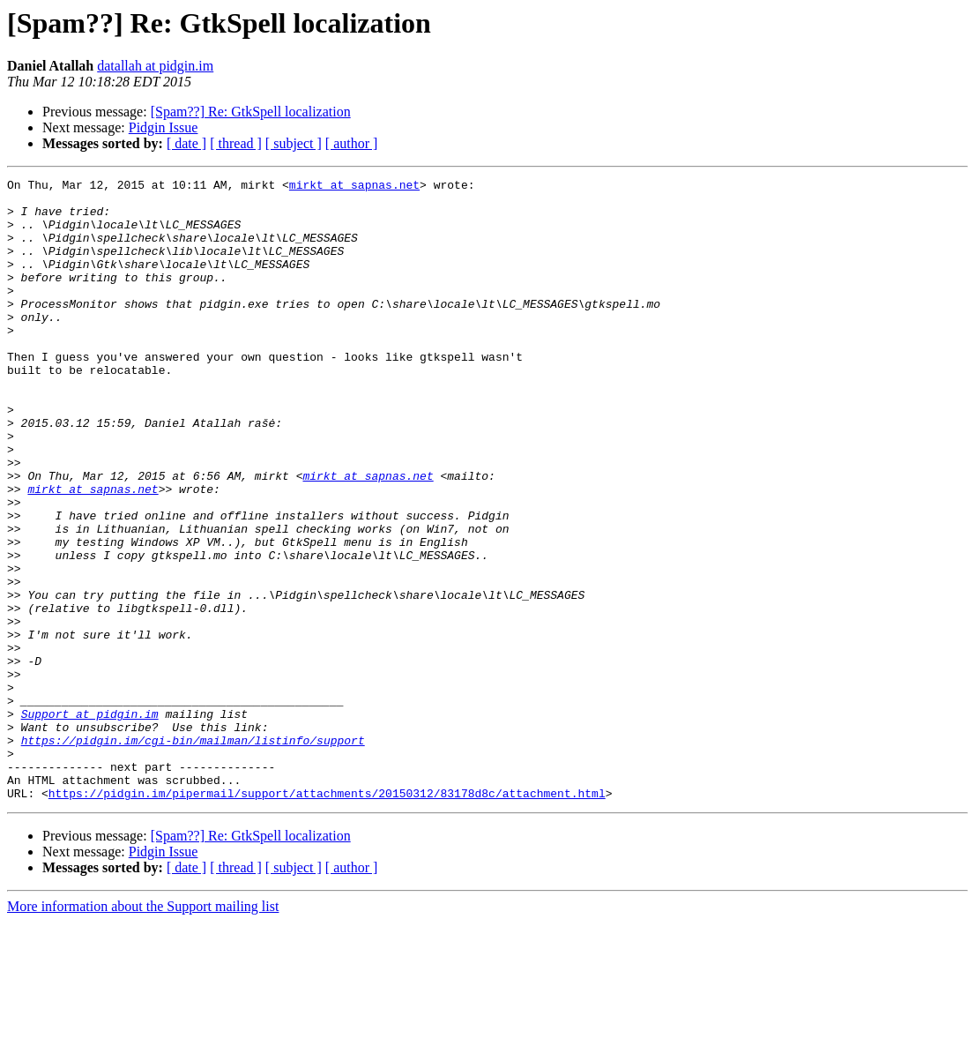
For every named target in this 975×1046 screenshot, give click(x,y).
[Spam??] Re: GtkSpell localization (251, 111)
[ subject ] (293, 143)
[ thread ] (236, 143)
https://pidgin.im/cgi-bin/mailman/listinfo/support (193, 854)
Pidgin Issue (163, 127)
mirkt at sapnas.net (354, 187)
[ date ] (186, 143)
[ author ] (351, 143)
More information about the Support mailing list (143, 1030)
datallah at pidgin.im (155, 65)
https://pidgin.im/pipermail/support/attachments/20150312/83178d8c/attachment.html (327, 917)
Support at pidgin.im (90, 822)
